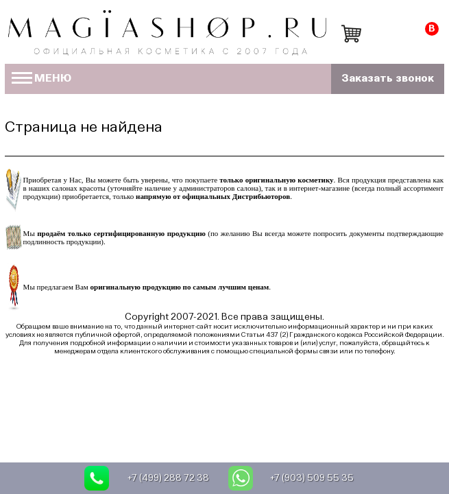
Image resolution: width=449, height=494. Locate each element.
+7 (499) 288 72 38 (168, 478)
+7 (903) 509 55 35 (312, 478)
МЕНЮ (41, 78)
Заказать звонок (387, 78)
